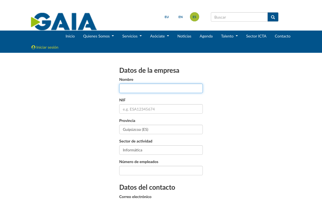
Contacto (283, 36)
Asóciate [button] (158, 36)
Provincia (127, 120)
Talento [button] (228, 36)
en (181, 17)
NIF (122, 100)
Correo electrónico (135, 196)
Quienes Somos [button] (97, 36)
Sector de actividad (135, 141)
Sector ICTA (256, 36)
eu (167, 17)
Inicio (70, 36)
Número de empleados (138, 161)
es (194, 17)
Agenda (206, 36)
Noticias (184, 36)
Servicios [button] (130, 36)
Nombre (126, 79)
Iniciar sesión (44, 47)
